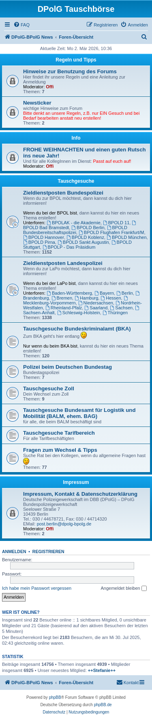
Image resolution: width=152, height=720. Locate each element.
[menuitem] (21, 25)
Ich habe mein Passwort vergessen (36, 588)
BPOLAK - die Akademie (74, 222)
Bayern (104, 293)
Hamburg (86, 297)
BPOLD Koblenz (85, 237)
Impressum (76, 482)
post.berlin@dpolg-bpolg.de (64, 523)
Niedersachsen (95, 302)
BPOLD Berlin (87, 227)
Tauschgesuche (76, 181)
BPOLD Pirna (39, 242)
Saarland (95, 307)
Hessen (111, 297)
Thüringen (115, 312)
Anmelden (14, 551)
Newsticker (37, 103)
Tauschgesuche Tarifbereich (59, 433)
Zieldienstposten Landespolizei (63, 263)
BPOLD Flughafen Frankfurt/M (111, 232)
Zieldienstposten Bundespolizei (63, 193)
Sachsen (121, 307)
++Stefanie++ (102, 670)
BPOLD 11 (116, 222)
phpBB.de (103, 704)
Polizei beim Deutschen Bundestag (67, 367)
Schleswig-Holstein (78, 312)
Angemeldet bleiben (123, 588)
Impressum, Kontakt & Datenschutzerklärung (80, 494)
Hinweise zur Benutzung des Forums (70, 71)
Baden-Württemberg (69, 293)
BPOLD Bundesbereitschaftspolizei (75, 230)
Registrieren (48, 551)
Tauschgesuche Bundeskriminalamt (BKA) (77, 329)
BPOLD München (126, 237)
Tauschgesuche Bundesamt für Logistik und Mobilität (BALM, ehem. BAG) (79, 413)
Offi (50, 86)
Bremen (61, 297)
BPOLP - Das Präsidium (69, 247)
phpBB (55, 697)
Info (76, 138)
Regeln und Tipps (76, 60)
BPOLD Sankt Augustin (83, 242)
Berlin (124, 293)
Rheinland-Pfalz (63, 307)
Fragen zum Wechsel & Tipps (60, 450)
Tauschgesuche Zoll (48, 388)
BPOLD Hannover (43, 237)
